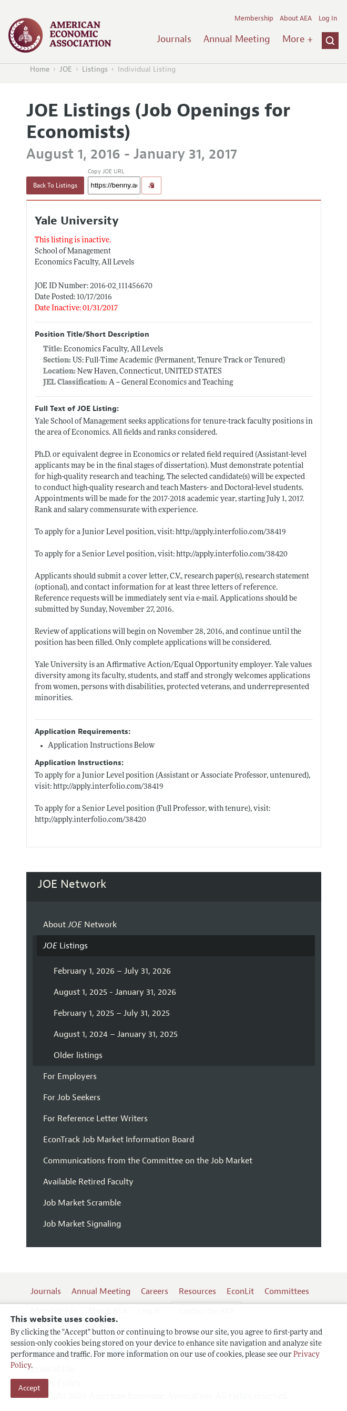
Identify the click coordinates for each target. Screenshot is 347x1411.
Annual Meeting (236, 39)
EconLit (240, 1291)
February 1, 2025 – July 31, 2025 (112, 1013)
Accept (29, 1388)
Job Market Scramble (82, 1203)
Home (39, 69)
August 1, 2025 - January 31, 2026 (115, 992)
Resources (197, 1291)
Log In (328, 18)
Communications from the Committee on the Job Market (147, 1160)
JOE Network (72, 884)
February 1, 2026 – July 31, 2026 (112, 971)
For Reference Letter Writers (95, 1118)
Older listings (78, 1055)
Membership (253, 18)
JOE (65, 69)
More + (297, 39)
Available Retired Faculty (88, 1182)
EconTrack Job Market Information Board (118, 1139)
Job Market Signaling (82, 1224)
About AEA (296, 18)
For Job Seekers (71, 1097)
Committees (286, 1291)
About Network (80, 924)
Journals (174, 39)
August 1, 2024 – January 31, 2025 (116, 1034)
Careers (154, 1291)
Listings (95, 69)
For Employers (70, 1076)
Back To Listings (55, 185)
